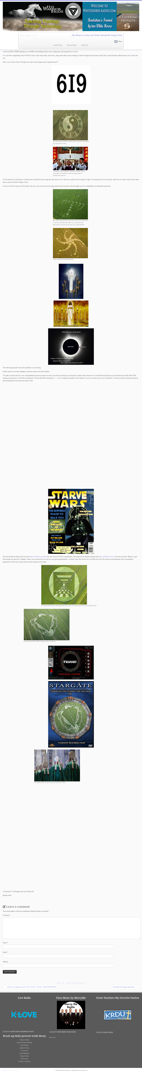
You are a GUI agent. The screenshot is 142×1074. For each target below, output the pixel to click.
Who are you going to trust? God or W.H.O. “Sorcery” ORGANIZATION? (30, 987)
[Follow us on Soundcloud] (32, 35)
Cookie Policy (57, 45)
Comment (6, 915)
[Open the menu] (116, 41)
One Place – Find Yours (24, 1061)
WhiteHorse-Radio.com (65, 1070)
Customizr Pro (83, 1070)
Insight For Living (24, 1048)
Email (5, 952)
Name (5, 943)
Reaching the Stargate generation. (125, 987)
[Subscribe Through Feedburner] (22, 35)
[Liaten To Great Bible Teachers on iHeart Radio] (37, 35)
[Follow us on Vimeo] (30, 35)
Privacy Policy (72, 45)
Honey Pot (84, 45)
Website (5, 962)
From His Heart (24, 1045)
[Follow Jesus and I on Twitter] (26, 35)
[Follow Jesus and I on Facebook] (24, 35)
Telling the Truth (24, 1056)
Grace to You (24, 1050)
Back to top (52, 1037)
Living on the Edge (24, 1039)
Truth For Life (24, 1058)
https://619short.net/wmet (38, 557)
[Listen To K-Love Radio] (34, 35)
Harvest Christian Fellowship (24, 1042)
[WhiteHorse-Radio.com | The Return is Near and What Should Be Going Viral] (71, 16)
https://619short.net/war (106, 557)
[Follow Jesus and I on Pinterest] (28, 35)
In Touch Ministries (24, 1053)
